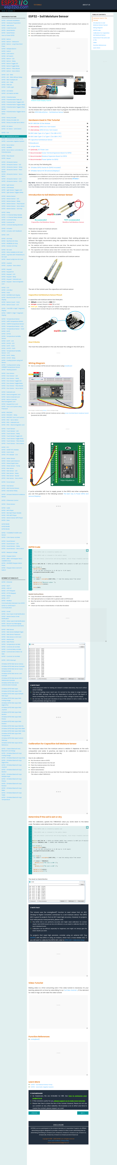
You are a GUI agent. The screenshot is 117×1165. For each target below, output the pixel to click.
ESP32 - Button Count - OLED (11, 302)
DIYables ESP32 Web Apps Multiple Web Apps (12, 695)
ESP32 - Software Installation (11, 20)
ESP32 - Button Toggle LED (10, 63)
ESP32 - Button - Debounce (10, 42)
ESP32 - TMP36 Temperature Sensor (13, 324)
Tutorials (10, 11)
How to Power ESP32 (8, 35)
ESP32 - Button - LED (8, 59)
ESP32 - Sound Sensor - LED (10, 544)
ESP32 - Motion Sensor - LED (10, 199)
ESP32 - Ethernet (7, 582)
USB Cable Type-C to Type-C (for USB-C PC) (46, 137)
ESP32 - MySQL (6, 596)
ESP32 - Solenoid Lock (8, 392)
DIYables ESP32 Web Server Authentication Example (10, 684)
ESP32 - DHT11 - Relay (8, 355)
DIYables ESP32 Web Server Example (13, 666)
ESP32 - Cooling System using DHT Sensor (12, 361)
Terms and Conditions (54, 1141)
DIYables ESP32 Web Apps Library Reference (12, 744)
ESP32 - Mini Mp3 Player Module (11, 513)
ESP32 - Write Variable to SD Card (12, 252)
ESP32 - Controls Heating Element (12, 225)
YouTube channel (70, 990)
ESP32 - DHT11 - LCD (8, 341)
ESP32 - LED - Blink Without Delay (12, 77)
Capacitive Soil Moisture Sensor (41, 140)
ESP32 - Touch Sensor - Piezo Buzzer (13, 441)
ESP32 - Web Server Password (11, 634)
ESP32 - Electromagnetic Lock (11, 394)
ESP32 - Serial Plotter (8, 33)
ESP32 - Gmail (6, 611)
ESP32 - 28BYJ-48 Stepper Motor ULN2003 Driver (12, 560)
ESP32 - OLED (6, 293)
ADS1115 (32, 938)
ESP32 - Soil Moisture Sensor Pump (12, 139)
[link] (33, 78)
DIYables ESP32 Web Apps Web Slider (13, 728)
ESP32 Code (97, 30)
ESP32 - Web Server (8, 629)
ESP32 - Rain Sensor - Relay (10, 473)
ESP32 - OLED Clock (8, 452)
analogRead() (35, 1039)
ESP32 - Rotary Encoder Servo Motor (13, 122)
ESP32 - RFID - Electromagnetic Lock (13, 425)
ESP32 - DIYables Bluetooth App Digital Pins (12, 761)
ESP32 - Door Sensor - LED (10, 376)
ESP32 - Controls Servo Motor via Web (12, 653)
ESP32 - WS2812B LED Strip (10, 243)
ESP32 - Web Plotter (8, 642)
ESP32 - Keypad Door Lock (10, 404)
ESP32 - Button (6, 39)
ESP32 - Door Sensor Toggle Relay (12, 383)
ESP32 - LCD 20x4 (7, 290)
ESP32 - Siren (6, 520)
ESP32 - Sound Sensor (8, 541)
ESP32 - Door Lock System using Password (12, 408)
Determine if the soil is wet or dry (101, 39)
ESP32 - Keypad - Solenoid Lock (11, 279)
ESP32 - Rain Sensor (8, 468)
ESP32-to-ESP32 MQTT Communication (9, 607)
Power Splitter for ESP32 (44, 159)
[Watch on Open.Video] (39, 96)
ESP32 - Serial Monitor (8, 30)
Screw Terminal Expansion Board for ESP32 (50, 153)
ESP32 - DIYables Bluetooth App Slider (12, 789)
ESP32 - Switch (6, 51)
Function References (99, 45)
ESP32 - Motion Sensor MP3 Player (12, 518)
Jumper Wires (35, 146)
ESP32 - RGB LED (7, 85)
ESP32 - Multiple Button (9, 49)
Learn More (96, 48)
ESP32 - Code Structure (9, 28)
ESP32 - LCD (5, 288)
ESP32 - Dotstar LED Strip (9, 246)
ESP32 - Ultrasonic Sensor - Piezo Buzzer (12, 171)
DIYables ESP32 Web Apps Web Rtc (13, 726)
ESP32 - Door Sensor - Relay (10, 378)
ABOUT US (86, 5)
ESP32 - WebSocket (8, 639)
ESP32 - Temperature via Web (11, 644)
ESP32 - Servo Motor (8, 145)
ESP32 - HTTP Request (8, 591)
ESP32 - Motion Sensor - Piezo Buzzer (13, 204)
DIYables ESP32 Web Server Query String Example (12, 670)
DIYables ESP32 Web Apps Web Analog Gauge (11, 699)
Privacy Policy (65, 1141)
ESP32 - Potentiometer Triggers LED (13, 102)
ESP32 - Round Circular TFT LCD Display (11, 299)
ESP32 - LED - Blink (7, 75)
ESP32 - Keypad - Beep (9, 277)
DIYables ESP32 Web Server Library (12, 664)
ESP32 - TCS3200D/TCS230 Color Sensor (12, 534)
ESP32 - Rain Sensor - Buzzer (10, 476)
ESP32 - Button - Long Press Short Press (12, 45)
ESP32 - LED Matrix (7, 91)
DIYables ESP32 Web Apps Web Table (13, 731)
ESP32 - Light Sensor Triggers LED (12, 190)
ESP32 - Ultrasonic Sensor (10, 162)
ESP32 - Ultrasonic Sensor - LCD (11, 179)
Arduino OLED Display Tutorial (46, 78)
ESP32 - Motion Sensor (9, 196)
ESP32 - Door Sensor (8, 373)
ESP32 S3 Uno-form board (43, 130)
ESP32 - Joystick (7, 263)
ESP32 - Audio (6, 508)
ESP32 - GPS (5, 235)
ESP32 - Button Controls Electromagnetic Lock (9, 401)
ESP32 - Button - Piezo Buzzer (11, 68)
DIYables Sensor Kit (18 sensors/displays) (45, 171)
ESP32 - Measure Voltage (9, 552)
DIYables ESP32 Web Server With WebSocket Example (12, 679)
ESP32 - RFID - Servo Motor (10, 420)
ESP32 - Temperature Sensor (11, 319)
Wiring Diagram (98, 28)
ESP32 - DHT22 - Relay (8, 358)
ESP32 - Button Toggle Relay (10, 66)
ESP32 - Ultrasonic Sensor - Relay (12, 167)
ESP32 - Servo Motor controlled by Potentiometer (12, 151)
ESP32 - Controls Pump (9, 220)
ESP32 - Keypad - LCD (8, 274)
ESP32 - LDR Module (8, 187)
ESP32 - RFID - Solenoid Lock (10, 422)
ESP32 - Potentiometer (9, 97)
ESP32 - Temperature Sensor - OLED (13, 329)
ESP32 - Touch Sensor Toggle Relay (12, 438)
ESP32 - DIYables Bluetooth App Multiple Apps (12, 775)
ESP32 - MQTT (6, 586)
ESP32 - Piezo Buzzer (8, 156)
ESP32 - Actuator (7, 228)
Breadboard (34, 143)
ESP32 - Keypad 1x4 (8, 272)
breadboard (68, 366)
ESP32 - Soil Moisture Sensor (10, 136)
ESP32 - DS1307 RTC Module (10, 450)
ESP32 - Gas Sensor (8, 486)
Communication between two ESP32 (13, 603)
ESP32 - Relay (6, 212)
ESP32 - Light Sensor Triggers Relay (12, 192)
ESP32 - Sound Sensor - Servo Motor (13, 549)
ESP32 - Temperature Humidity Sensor (11, 337)
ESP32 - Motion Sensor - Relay (11, 201)
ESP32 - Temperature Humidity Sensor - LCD (11, 352)
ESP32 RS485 (6, 526)
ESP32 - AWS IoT (7, 588)
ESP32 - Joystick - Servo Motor (11, 265)
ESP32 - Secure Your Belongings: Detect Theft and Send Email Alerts (13, 625)
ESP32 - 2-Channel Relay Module (12, 215)
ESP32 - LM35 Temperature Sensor (12, 321)
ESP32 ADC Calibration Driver (75, 940)
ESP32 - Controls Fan (8, 222)
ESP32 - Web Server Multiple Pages (12, 632)
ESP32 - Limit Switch (8, 54)
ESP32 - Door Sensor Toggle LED (11, 381)
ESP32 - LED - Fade (7, 82)
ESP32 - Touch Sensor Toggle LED (12, 436)
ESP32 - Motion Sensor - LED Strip (12, 209)
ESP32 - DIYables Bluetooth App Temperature (12, 798)
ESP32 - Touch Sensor (8, 429)
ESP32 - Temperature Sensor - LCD (12, 326)
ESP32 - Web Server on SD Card (11, 637)
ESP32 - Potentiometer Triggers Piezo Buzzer (13, 108)
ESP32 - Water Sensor (8, 458)
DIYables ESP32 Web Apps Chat (11, 691)
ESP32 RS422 (6, 529)
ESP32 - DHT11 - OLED (8, 346)
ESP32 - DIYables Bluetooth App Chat (13, 758)
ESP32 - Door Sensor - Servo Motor (12, 388)
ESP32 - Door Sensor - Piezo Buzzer (12, 386)
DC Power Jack (39, 150)
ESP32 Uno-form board (42, 127)
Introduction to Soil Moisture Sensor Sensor (100, 24)
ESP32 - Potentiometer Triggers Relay (13, 105)
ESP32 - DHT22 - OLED (8, 348)
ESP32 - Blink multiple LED (10, 80)
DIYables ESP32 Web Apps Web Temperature (11, 735)
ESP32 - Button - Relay (9, 61)
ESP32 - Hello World (8, 25)
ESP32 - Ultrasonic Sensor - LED (11, 165)
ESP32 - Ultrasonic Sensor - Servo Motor (12, 175)
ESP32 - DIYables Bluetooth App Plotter (12, 780)
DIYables (75, 179)
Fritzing (44, 410)
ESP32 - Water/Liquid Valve (10, 463)
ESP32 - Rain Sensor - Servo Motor (12, 478)
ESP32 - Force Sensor (8, 482)
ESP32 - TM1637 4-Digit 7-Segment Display (12, 314)
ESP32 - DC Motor (7, 126)
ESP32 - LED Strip (7, 239)
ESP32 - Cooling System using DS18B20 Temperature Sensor (11, 366)
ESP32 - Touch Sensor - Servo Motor (13, 443)
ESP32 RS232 (5, 524)
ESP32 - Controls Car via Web (11, 656)
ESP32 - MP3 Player (8, 510)
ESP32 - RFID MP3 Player (9, 515)
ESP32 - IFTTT (6, 598)
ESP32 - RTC (5, 447)
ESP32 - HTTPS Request (9, 593)
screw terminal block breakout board (76, 413)
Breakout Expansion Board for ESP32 (48, 156)
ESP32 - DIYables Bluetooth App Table (12, 794)
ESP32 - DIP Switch (7, 56)
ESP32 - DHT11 (6, 331)
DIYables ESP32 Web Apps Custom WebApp (12, 739)
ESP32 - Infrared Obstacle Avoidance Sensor (13, 496)
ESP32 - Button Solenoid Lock (11, 397)
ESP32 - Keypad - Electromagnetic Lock (12, 283)
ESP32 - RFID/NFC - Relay (9, 415)
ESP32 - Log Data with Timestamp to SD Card (13, 256)
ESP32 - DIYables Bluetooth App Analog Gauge (12, 754)
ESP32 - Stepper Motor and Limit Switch (12, 569)
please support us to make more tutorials (69, 1101)
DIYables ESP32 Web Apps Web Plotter (11, 718)
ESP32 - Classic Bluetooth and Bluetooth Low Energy (11, 750)
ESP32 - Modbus (7, 601)
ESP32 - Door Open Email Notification (13, 614)
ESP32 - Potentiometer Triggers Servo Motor (13, 113)
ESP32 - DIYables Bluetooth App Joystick (12, 766)
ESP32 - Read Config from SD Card (12, 259)
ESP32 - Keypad (6, 269)
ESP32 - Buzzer (6, 158)
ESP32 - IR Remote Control (10, 500)
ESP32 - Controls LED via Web (11, 647)
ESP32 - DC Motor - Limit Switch (11, 129)
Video (95, 42)
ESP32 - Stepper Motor (9, 556)
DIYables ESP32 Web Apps (10, 689)
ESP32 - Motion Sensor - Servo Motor (13, 206)
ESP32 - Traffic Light (8, 87)
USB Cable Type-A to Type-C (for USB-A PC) (45, 133)
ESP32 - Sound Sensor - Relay (11, 546)
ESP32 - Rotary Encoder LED (10, 120)
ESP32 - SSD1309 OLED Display (11, 295)
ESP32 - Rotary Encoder (9, 118)
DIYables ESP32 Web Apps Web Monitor (11, 713)
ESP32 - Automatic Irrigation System (13, 141)
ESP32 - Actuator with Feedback (12, 231)
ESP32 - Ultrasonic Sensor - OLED (12, 181)
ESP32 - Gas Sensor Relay (9, 491)
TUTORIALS (37, 5)
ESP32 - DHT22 (6, 334)
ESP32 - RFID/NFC (7, 412)
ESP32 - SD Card (7, 250)
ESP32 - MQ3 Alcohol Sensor (10, 488)
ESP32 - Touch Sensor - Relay (11, 434)
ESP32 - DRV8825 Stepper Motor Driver (12, 564)
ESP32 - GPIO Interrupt (9, 660)
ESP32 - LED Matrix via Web (10, 93)
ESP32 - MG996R (7, 147)
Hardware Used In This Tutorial (100, 19)
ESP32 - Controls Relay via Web (11, 649)
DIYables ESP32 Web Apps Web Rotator (11, 723)
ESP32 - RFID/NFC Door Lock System (13, 417)
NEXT (83, 1113)
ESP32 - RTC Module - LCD (10, 455)
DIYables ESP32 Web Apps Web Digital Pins (11, 704)
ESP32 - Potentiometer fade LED (12, 100)
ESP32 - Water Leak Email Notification (13, 621)
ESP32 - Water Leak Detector (11, 461)
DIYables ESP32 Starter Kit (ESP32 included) (46, 168)
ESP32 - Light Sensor (8, 185)
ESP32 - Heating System (9, 370)
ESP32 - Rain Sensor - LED (9, 471)
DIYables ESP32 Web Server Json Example (12, 675)
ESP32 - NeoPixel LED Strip (10, 241)
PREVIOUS (34, 1113)
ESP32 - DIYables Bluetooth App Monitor (12, 771)
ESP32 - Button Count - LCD (10, 305)
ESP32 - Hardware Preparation (11, 23)
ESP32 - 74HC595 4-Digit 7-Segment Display (13, 310)
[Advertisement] (58, 1005)
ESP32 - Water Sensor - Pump (11, 466)
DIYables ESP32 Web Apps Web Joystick (11, 709)
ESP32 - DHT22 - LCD (8, 343)
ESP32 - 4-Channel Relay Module (12, 217)
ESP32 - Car (5, 133)
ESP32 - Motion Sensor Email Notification (10, 618)
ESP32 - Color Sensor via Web (11, 537)
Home (3, 11)
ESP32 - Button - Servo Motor (11, 71)
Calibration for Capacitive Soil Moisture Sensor (101, 34)
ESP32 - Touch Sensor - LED (10, 431)
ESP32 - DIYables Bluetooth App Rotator (12, 785)
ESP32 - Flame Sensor (8, 504)
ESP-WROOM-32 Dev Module (40, 123)
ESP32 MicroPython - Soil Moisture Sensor (49, 112)
